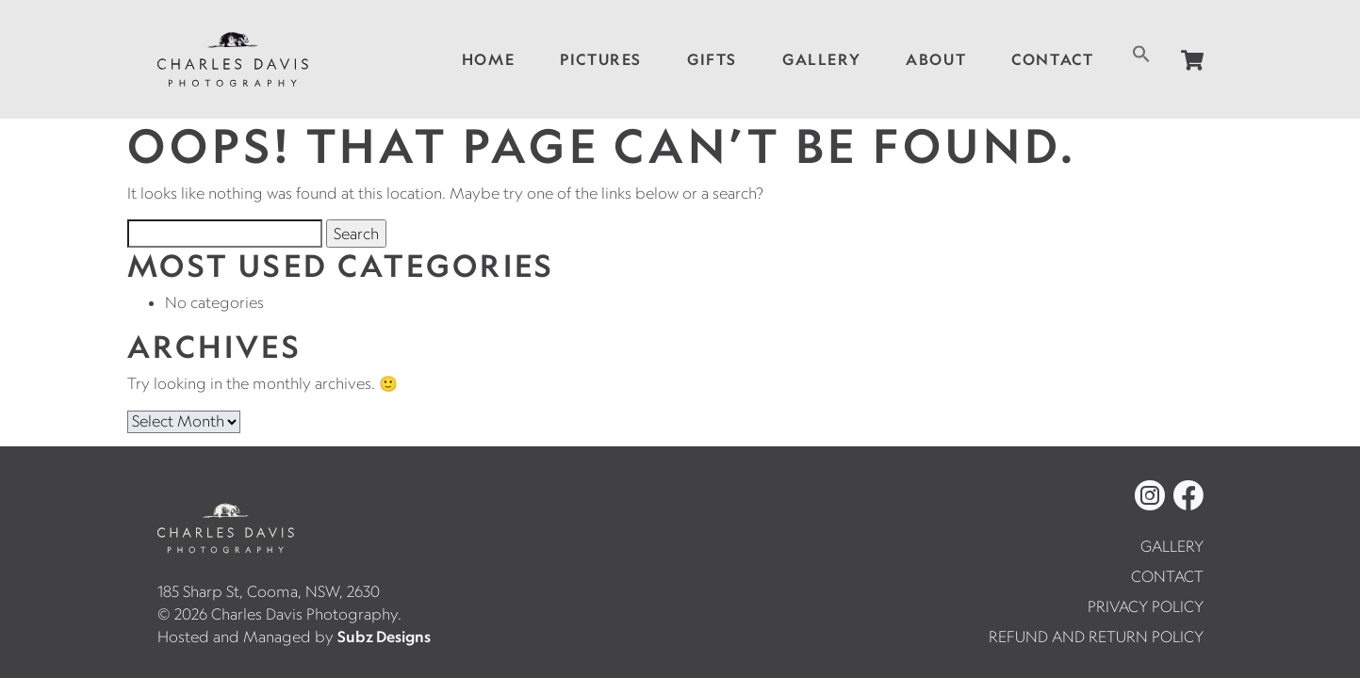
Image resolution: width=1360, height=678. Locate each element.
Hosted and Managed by (294, 636)
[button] (1141, 51)
